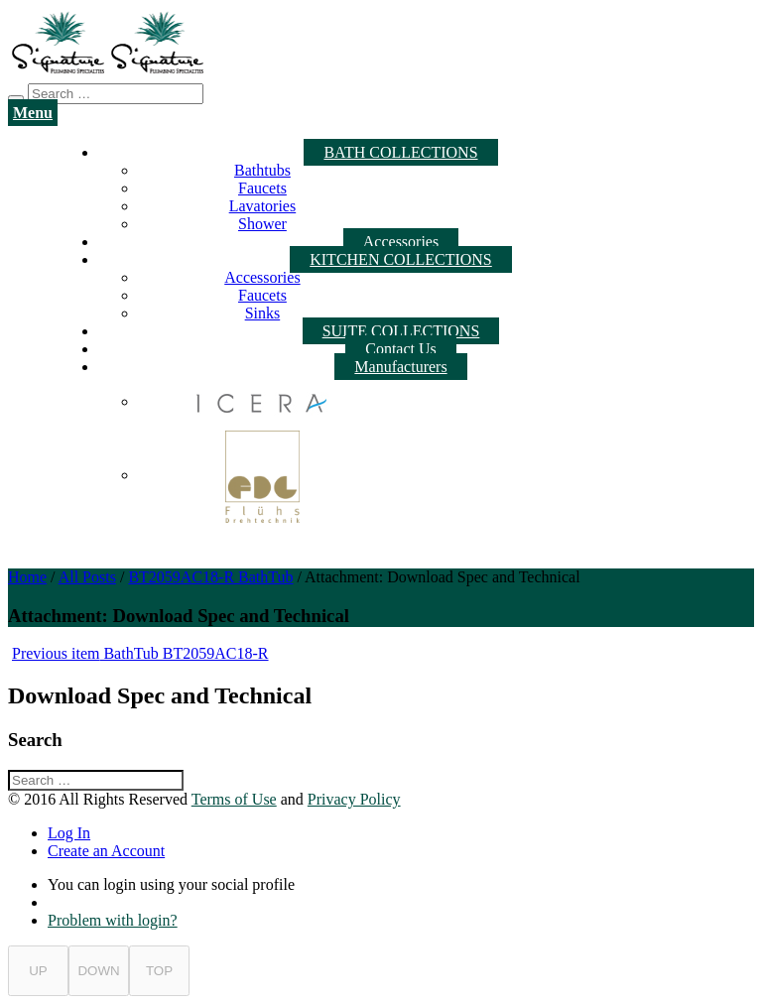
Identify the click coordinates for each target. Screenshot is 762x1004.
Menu (33, 112)
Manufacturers (400, 366)
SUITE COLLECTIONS (401, 330)
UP (38, 970)
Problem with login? (113, 920)
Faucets (262, 188)
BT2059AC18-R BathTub (210, 576)
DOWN (98, 970)
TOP (159, 970)
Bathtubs (262, 170)
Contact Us (401, 348)
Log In (69, 832)
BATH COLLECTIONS (400, 152)
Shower (262, 223)
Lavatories (263, 205)
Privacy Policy (354, 799)
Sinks (263, 313)
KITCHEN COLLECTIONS (401, 259)
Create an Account (106, 850)
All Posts (87, 576)
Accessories (401, 241)
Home (27, 576)
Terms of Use (234, 799)
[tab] (401, 833)
